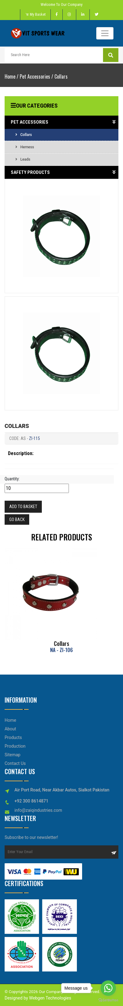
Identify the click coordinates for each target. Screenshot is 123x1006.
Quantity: (12, 478)
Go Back (17, 519)
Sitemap (12, 754)
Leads (22, 159)
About (10, 728)
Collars (61, 76)
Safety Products (63, 172)
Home (10, 76)
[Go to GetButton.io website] (108, 1000)
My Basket (35, 14)
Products (13, 737)
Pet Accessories (35, 76)
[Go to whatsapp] (108, 988)
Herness (24, 147)
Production (15, 746)
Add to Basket (23, 506)
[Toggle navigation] (104, 33)
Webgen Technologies (49, 998)
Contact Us (15, 763)
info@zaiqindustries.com (38, 810)
